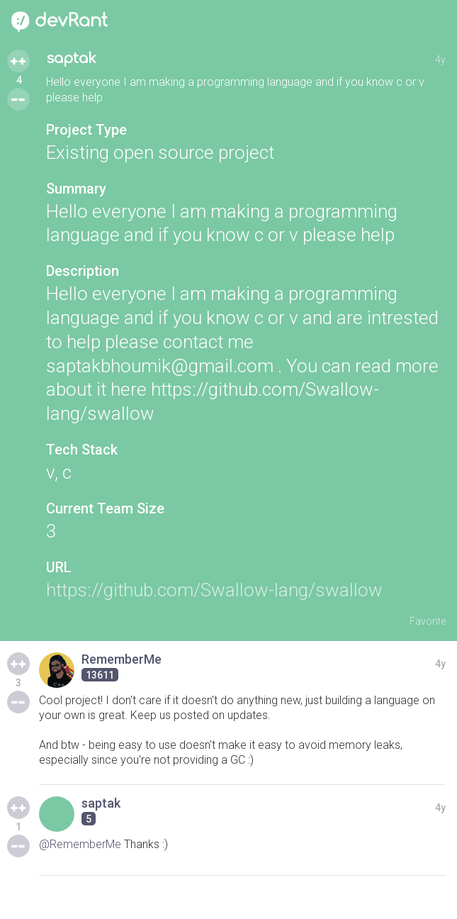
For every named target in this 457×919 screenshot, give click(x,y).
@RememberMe (80, 844)
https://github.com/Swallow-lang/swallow (214, 590)
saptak (71, 58)
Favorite (428, 621)
